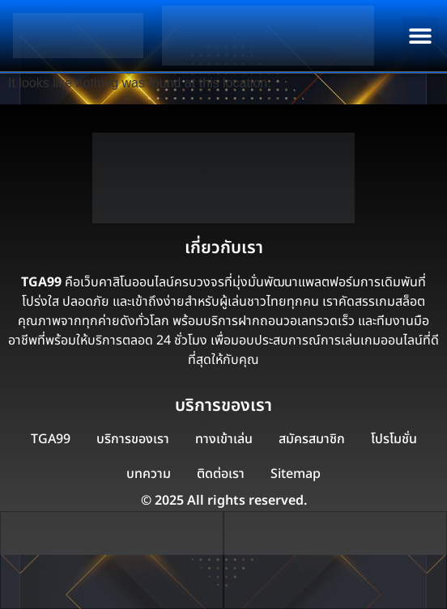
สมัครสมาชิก (312, 439)
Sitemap (295, 474)
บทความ (148, 474)
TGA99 (50, 439)
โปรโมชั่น (394, 439)
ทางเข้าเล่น (224, 439)
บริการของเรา (132, 439)
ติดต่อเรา (221, 474)
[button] (420, 35)
